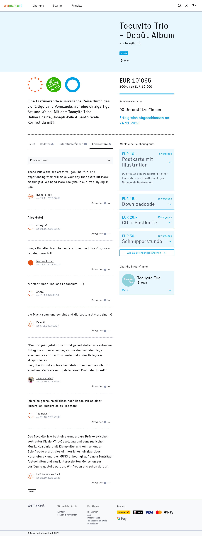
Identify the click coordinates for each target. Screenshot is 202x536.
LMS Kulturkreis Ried (48, 474)
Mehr (32, 491)
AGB (89, 514)
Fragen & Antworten (67, 514)
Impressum (92, 523)
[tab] (46, 144)
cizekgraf (41, 225)
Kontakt (61, 512)
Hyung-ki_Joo (44, 194)
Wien (126, 60)
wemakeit (36, 505)
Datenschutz (93, 517)
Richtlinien (92, 512)
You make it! (43, 413)
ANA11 (40, 291)
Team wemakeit (44, 378)
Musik (124, 53)
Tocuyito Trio (133, 43)
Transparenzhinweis (97, 520)
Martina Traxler (45, 261)
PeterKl (40, 322)
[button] (180, 5)
